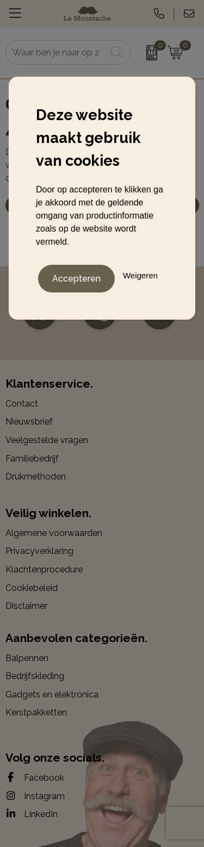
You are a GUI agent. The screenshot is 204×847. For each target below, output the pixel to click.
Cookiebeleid (31, 588)
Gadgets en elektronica (51, 694)
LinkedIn (31, 813)
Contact (21, 403)
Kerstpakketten (36, 712)
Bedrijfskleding (34, 676)
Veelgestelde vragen (46, 440)
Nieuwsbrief (29, 421)
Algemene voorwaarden (53, 533)
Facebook (34, 777)
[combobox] (56, 52)
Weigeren (140, 275)
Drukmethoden (35, 476)
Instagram (35, 795)
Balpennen (26, 658)
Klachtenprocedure (44, 569)
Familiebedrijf (32, 458)
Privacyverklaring (39, 551)
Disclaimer (26, 606)
